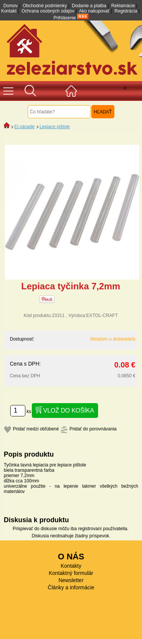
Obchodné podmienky (45, 5)
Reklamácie (123, 5)
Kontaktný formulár (71, 573)
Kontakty (71, 566)
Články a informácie (71, 587)
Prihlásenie (64, 17)
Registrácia (125, 11)
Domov (10, 5)
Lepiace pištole (54, 126)
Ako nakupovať (94, 11)
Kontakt (9, 11)
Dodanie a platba (89, 5)
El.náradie (24, 126)
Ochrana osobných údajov (48, 11)
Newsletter (70, 580)
